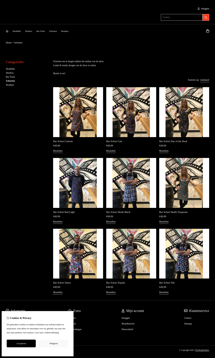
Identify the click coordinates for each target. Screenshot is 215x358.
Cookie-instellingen (38, 351)
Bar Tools (40, 31)
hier (61, 332)
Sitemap (188, 323)
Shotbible (17, 31)
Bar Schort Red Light (64, 212)
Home (9, 42)
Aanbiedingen (75, 329)
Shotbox (28, 31)
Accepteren (21, 343)
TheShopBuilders (202, 350)
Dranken (64, 31)
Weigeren (53, 343)
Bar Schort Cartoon (63, 141)
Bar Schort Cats (114, 141)
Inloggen (126, 318)
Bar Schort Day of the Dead (173, 141)
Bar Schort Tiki (167, 282)
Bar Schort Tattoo (62, 282)
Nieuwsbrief (127, 329)
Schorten (53, 31)
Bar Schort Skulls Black (118, 212)
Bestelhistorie (128, 323)
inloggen (203, 8)
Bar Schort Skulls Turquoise (173, 212)
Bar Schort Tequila (115, 282)
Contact (187, 318)
